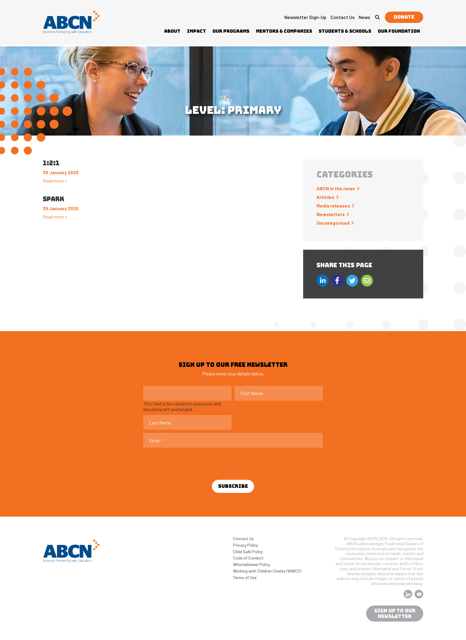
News (364, 17)
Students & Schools (345, 31)
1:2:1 (51, 163)
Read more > (55, 180)
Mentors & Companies (284, 31)
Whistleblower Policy (251, 564)
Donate (404, 17)
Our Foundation (399, 31)
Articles (325, 197)
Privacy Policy (245, 545)
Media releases (333, 205)
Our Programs (230, 31)
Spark (53, 199)
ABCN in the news (336, 188)
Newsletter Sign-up (305, 17)
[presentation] (188, 462)
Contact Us (342, 17)
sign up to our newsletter (394, 613)
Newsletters (331, 214)
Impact (196, 31)
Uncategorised (333, 223)
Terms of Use (244, 577)
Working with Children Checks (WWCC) (267, 570)
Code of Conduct (248, 557)
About (172, 31)
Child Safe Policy (248, 551)
